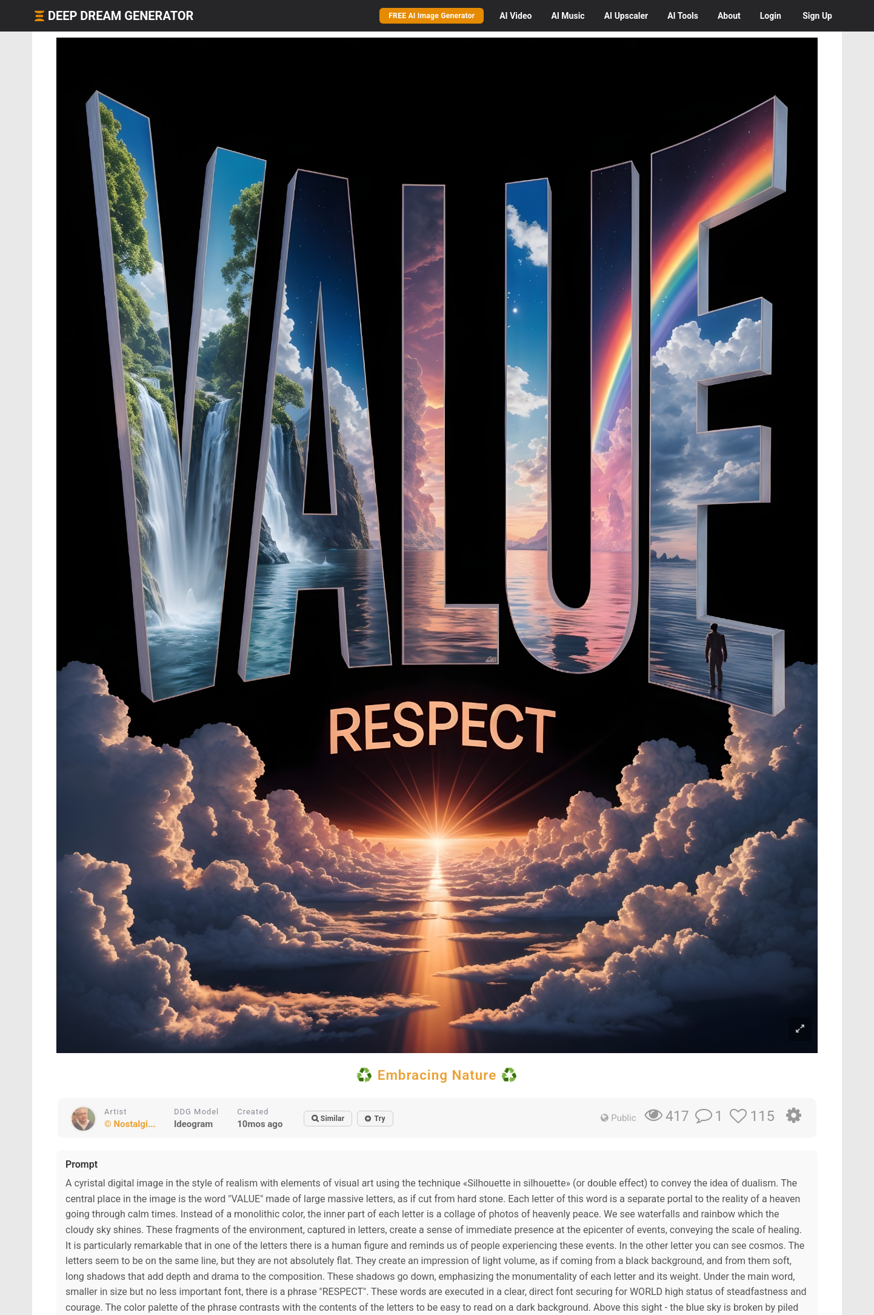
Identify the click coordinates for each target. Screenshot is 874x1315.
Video (515, 16)
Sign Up (817, 16)
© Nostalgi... (130, 1124)
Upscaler (626, 16)
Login (770, 16)
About (729, 16)
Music (567, 16)
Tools (682, 16)
